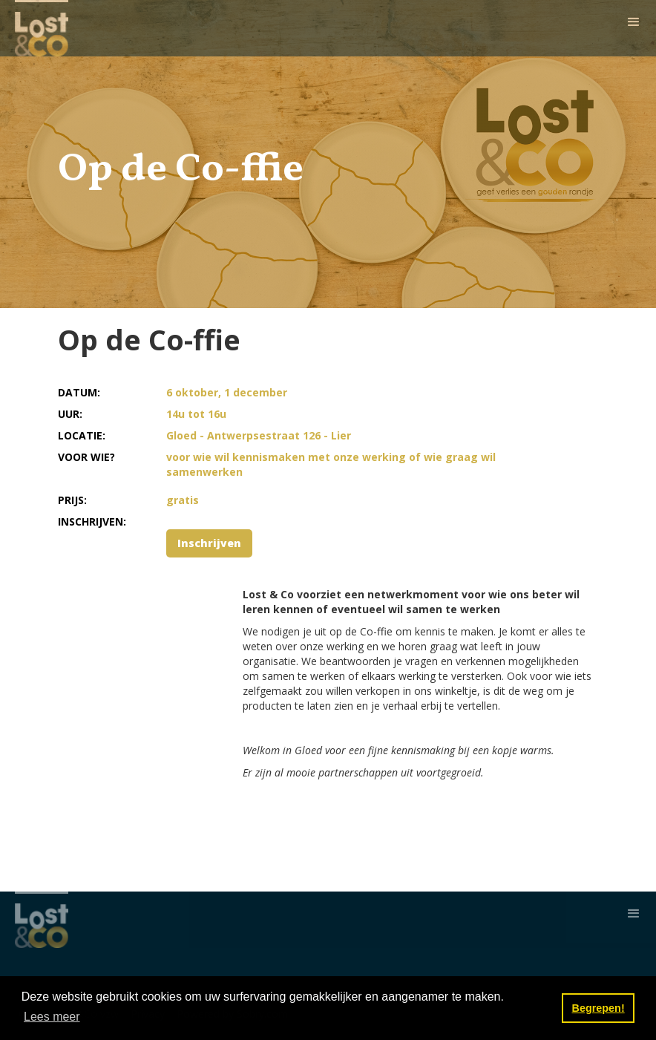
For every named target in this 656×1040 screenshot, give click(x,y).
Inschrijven (209, 543)
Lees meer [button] (52, 1016)
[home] (41, 28)
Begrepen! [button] (598, 1008)
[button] (633, 22)
